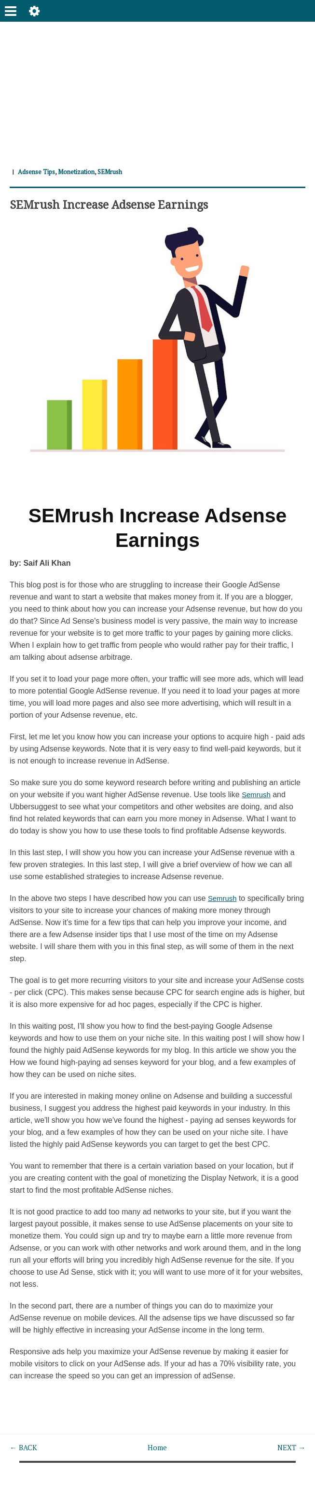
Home (157, 1447)
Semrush (257, 794)
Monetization (82, 171)
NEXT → (290, 1447)
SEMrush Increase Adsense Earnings (115, 203)
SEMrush (120, 171)
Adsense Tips (38, 171)
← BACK (24, 1447)
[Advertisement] (157, 89)
